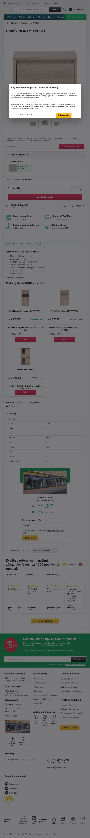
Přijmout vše (63, 115)
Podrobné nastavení (25, 114)
